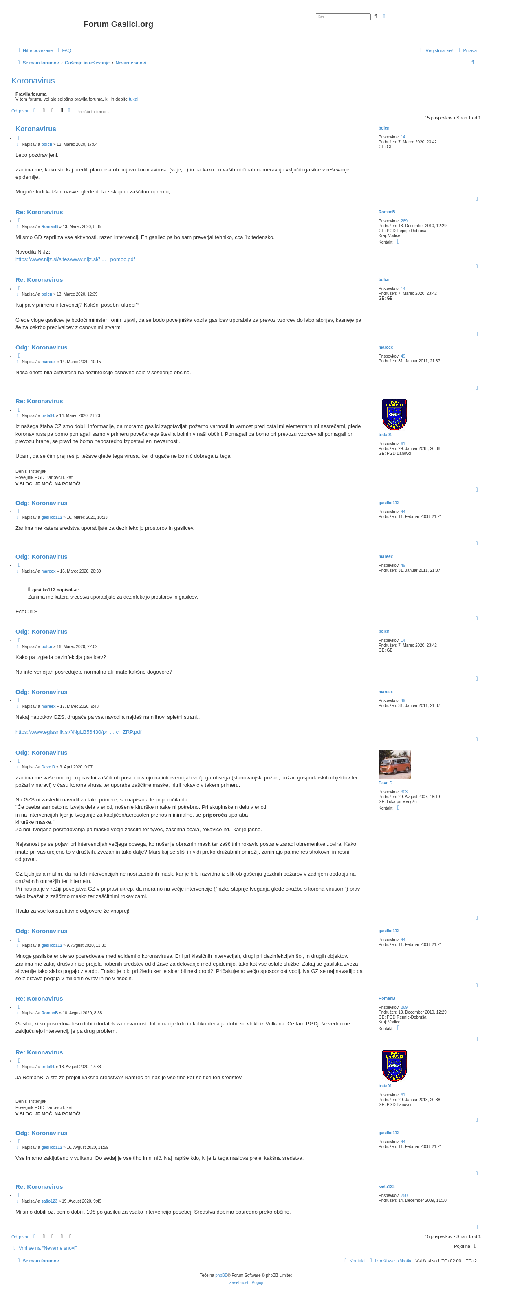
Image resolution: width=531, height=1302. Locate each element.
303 (404, 792)
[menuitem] (63, 50)
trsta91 (385, 435)
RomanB (387, 212)
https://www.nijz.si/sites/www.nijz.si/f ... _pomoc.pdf (75, 259)
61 (403, 443)
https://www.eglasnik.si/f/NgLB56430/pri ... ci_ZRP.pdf (78, 732)
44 (403, 511)
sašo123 (386, 1186)
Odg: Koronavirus (41, 347)
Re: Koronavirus (39, 212)
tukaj (133, 99)
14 (403, 137)
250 (404, 1195)
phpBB (221, 1275)
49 (403, 356)
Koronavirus (33, 80)
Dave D (385, 783)
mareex (386, 347)
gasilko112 (389, 503)
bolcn (384, 128)
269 (404, 221)
